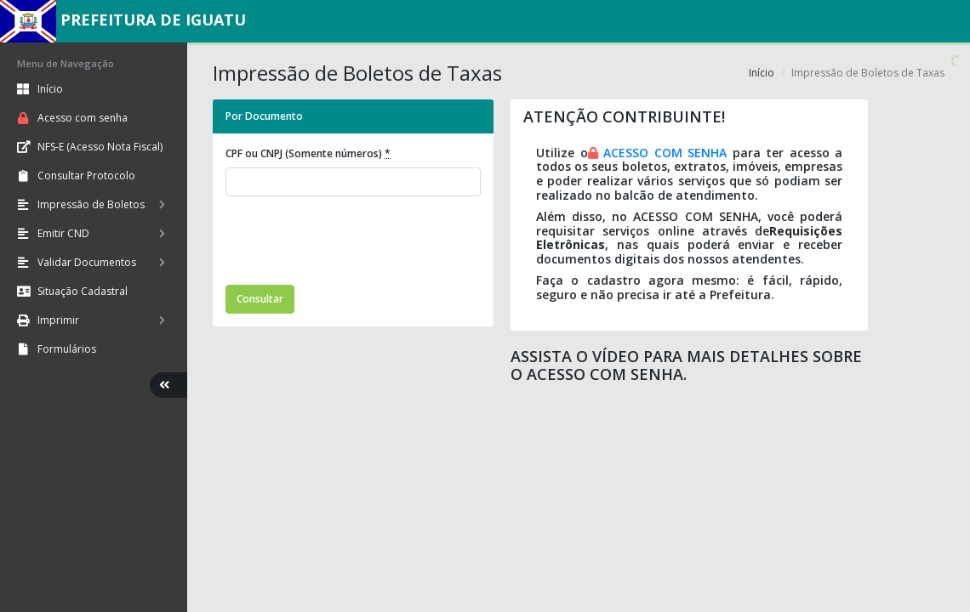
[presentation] (354, 243)
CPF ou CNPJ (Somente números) (308, 153)
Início (761, 72)
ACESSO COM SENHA (665, 152)
